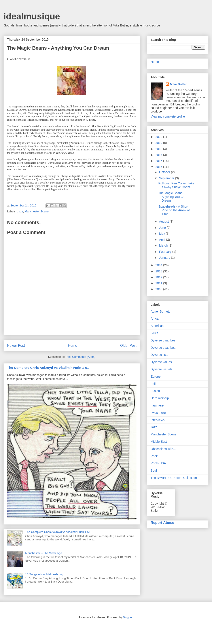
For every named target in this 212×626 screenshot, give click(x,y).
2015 (159, 167)
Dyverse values (161, 362)
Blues (154, 333)
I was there (158, 412)
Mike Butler (178, 84)
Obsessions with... (163, 449)
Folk (153, 384)
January (165, 257)
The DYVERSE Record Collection (174, 478)
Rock (154, 456)
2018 (159, 149)
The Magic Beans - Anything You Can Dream (172, 196)
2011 (159, 283)
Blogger (127, 617)
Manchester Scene (37, 211)
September (167, 178)
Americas (157, 326)
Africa (155, 318)
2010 (159, 289)
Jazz (20, 211)
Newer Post (16, 345)
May (162, 233)
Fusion (155, 391)
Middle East (159, 441)
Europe (156, 376)
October (165, 172)
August (164, 221)
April (162, 239)
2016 (159, 161)
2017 (159, 155)
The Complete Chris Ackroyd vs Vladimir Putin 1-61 (48, 367)
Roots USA (158, 463)
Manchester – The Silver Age (43, 553)
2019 (159, 142)
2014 (159, 265)
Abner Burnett (160, 311)
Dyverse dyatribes (163, 340)
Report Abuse (162, 523)
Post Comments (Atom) (80, 356)
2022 (159, 137)
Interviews (158, 420)
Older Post (128, 345)
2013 (159, 271)
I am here (157, 405)
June (163, 227)
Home (72, 345)
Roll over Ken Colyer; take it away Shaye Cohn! (176, 185)
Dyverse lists (159, 354)
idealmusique (32, 16)
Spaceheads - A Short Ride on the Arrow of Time (174, 210)
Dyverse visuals (161, 369)
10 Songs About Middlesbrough (45, 574)
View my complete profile (168, 116)
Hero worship (160, 398)
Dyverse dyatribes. (163, 347)
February (165, 251)
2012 (159, 277)
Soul (154, 470)
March (163, 245)
